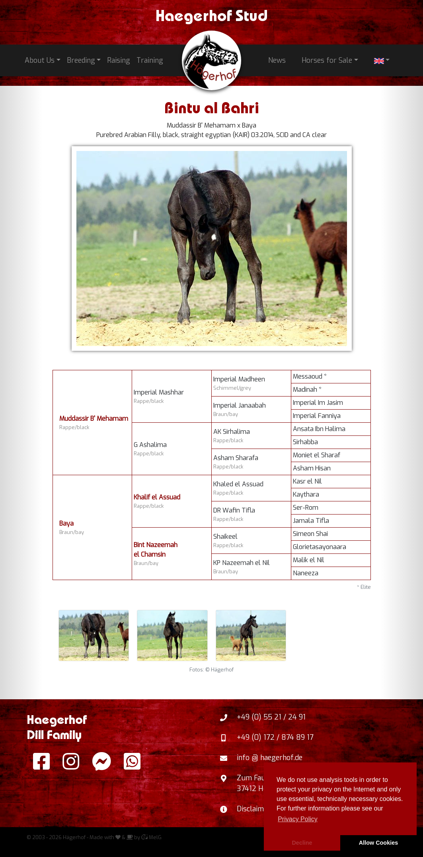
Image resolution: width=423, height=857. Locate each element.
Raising (118, 60)
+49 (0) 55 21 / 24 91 (271, 717)
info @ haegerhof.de (269, 757)
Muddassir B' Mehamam (93, 418)
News (277, 60)
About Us (40, 60)
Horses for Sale (327, 60)
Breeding (81, 60)
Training (149, 60)
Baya (66, 523)
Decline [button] (302, 843)
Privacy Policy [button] (298, 819)
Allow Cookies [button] (378, 843)
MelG (151, 837)
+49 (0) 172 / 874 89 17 (275, 737)
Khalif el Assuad (157, 497)
